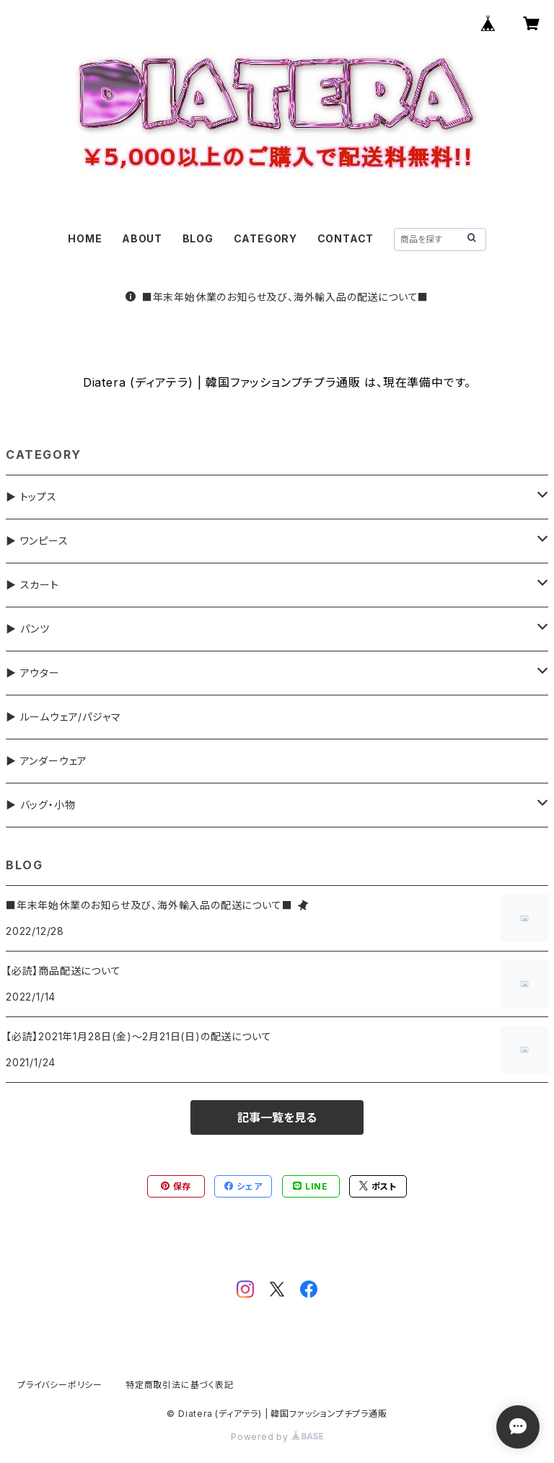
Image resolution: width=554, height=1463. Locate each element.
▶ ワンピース (37, 541)
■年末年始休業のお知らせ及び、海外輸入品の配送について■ (277, 297)
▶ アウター (33, 673)
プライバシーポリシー (59, 1384)
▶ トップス (31, 497)
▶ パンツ (28, 629)
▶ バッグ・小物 (40, 805)
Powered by (277, 1436)
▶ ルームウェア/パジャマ (63, 717)
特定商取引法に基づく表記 (180, 1384)
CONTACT (345, 238)
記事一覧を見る (277, 1117)
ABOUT (142, 238)
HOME (85, 238)
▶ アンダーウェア (46, 761)
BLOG (198, 238)
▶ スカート (32, 585)
